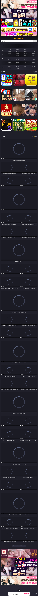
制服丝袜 (9, 55)
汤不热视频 (34, 66)
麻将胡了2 (9, 46)
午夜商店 (17, 66)
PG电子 (9, 45)
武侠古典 (33, 62)
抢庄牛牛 (33, 46)
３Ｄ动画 (33, 49)
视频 (2, 50)
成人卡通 (25, 53)
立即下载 (26, 593)
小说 (2, 63)
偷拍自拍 (17, 53)
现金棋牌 (25, 46)
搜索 (35, 41)
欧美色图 (25, 57)
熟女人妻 (9, 51)
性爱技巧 (33, 64)
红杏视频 (9, 68)
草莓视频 (25, 66)
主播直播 (25, 51)
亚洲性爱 (9, 53)
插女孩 (9, 66)
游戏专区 (33, 45)
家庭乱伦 (17, 62)
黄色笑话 (25, 64)
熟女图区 (25, 59)
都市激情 (9, 62)
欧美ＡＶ (25, 49)
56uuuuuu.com (19, 38)
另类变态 (33, 55)
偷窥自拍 (9, 57)
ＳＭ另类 (33, 51)
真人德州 (17, 45)
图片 (2, 58)
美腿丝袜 (9, 59)
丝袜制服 (17, 51)
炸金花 (17, 46)
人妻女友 (25, 62)
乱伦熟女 (25, 55)
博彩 (2, 45)
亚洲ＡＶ (9, 49)
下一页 (21, 545)
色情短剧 (17, 68)
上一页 (17, 545)
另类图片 (33, 59)
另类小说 (17, 64)
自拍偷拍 (17, 49)
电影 (2, 54)
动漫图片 (33, 57)
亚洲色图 (17, 57)
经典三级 (17, 55)
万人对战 (25, 45)
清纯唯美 (17, 59)
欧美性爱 (33, 53)
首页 (13, 545)
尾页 (24, 545)
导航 (2, 67)
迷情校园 (9, 64)
